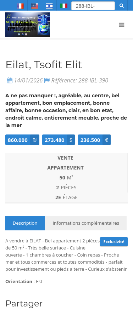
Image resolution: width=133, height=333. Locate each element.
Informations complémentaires (85, 223)
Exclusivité (114, 241)
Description (25, 223)
